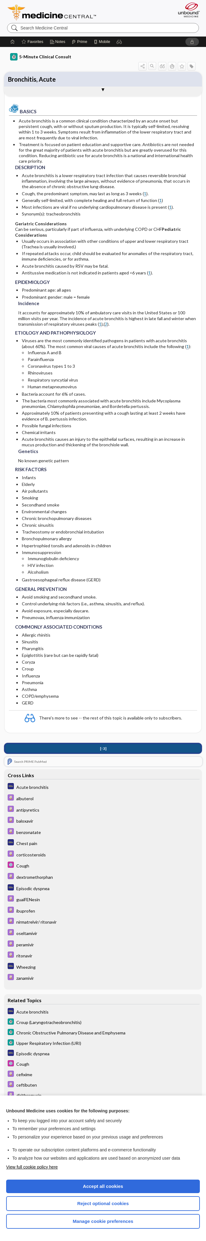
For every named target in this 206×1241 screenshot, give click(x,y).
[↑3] (103, 748)
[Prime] (79, 42)
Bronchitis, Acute (32, 79)
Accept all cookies (103, 1186)
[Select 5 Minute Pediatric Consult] (103, 865)
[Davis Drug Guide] (103, 798)
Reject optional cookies (103, 1203)
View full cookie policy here (32, 1167)
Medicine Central (55, 12)
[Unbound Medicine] (186, 10)
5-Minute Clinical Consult (40, 56)
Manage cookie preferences (103, 1221)
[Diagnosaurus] (103, 787)
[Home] (12, 42)
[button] (119, 42)
